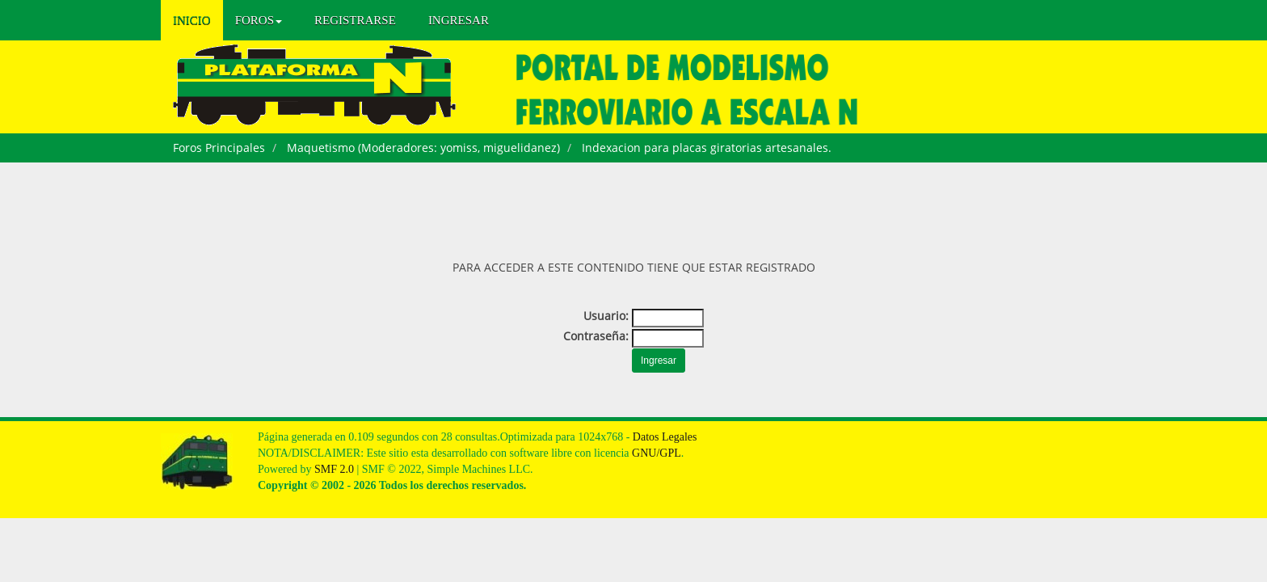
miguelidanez (520, 147)
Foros (258, 20)
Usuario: (606, 315)
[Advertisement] (633, 207)
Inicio (192, 20)
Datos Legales (665, 437)
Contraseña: (596, 336)
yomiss (459, 147)
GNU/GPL (656, 453)
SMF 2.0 (334, 469)
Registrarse (355, 20)
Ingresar (458, 20)
